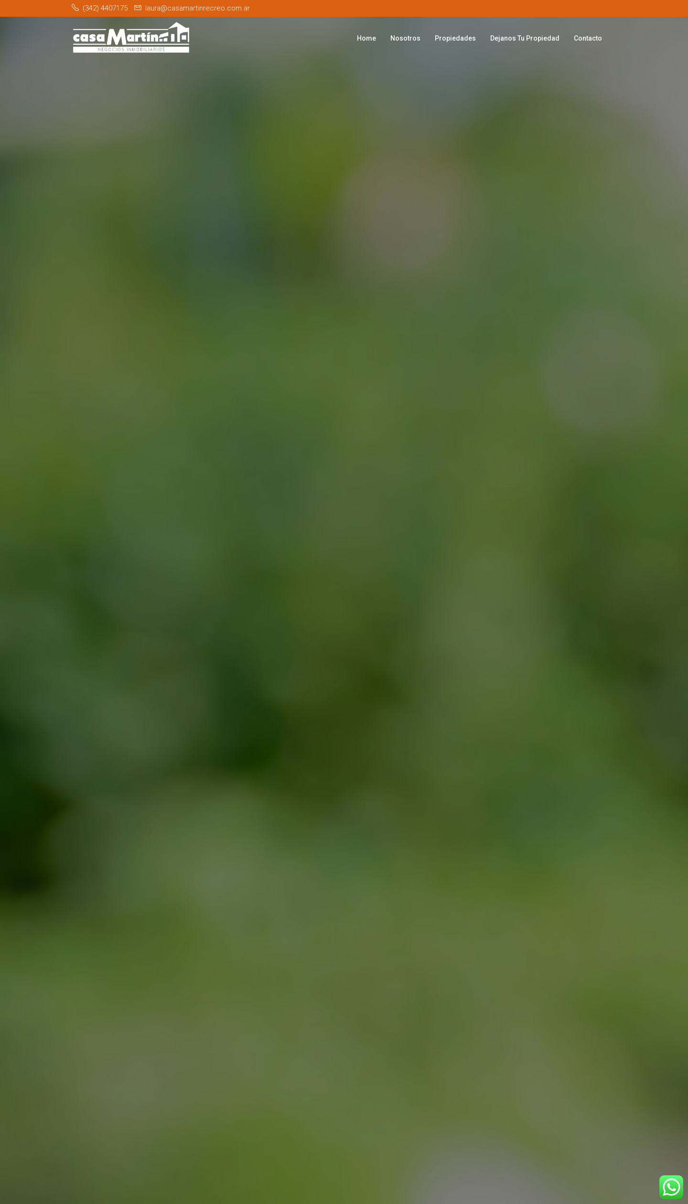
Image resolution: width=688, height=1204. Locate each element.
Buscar (502, 649)
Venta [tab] (395, 622)
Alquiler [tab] (342, 622)
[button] (261, 649)
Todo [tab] (290, 622)
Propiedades (455, 38)
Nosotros (405, 38)
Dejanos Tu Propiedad (524, 38)
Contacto (588, 38)
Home (366, 38)
